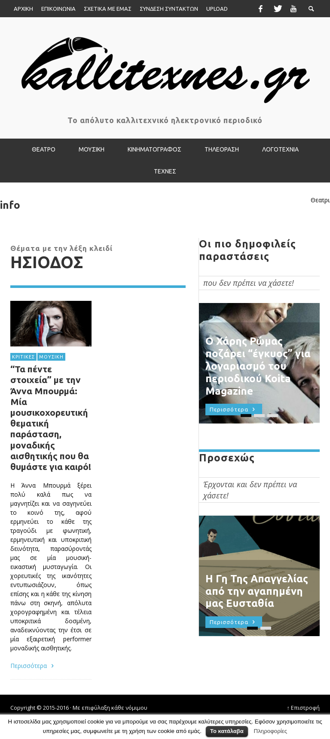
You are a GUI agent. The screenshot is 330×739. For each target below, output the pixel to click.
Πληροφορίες (270, 731)
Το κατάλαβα (227, 731)
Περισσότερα (33, 666)
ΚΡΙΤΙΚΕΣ (23, 356)
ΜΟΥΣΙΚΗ (51, 356)
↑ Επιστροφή (303, 707)
